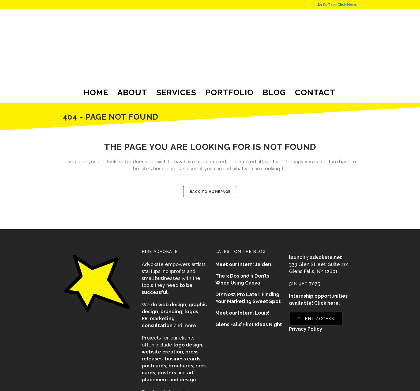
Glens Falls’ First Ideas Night (248, 324)
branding (171, 311)
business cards (182, 359)
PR (145, 318)
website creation (162, 352)
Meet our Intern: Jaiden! (244, 264)
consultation (157, 325)
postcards (154, 365)
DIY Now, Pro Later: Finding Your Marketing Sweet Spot (248, 298)
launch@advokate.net (315, 257)
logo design (188, 345)
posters (167, 372)
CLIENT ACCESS (315, 318)
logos (191, 311)
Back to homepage (210, 192)
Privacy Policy (305, 329)
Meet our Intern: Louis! (242, 313)
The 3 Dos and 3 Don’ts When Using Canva (242, 279)
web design (172, 304)
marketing (162, 318)
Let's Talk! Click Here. (337, 4)
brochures (180, 365)
